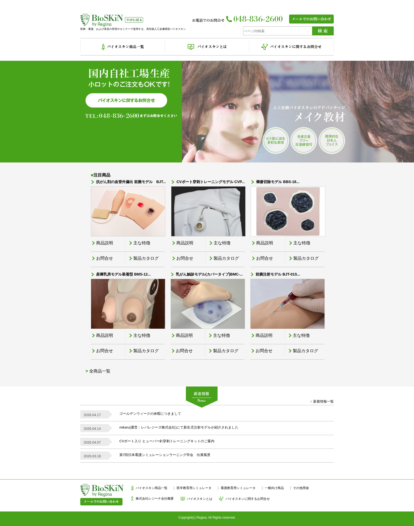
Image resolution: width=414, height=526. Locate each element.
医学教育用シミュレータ (194, 488)
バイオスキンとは (199, 499)
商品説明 (104, 243)
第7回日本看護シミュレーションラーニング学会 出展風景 (164, 455)
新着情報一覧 (323, 401)
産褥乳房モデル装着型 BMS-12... (123, 274)
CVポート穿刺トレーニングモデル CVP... (210, 182)
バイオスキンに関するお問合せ (247, 499)
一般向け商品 (274, 488)
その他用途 (301, 488)
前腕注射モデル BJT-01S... (278, 274)
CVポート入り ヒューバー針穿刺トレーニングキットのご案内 (166, 441)
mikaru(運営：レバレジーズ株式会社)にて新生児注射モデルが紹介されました (178, 427)
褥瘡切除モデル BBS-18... (277, 182)
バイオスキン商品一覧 (151, 488)
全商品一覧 (99, 371)
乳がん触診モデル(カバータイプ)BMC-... (209, 274)
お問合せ (104, 258)
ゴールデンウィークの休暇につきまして (150, 414)
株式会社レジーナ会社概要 (155, 498)
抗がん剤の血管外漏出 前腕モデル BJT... (131, 182)
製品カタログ (146, 258)
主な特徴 (141, 243)
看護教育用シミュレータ (238, 488)
